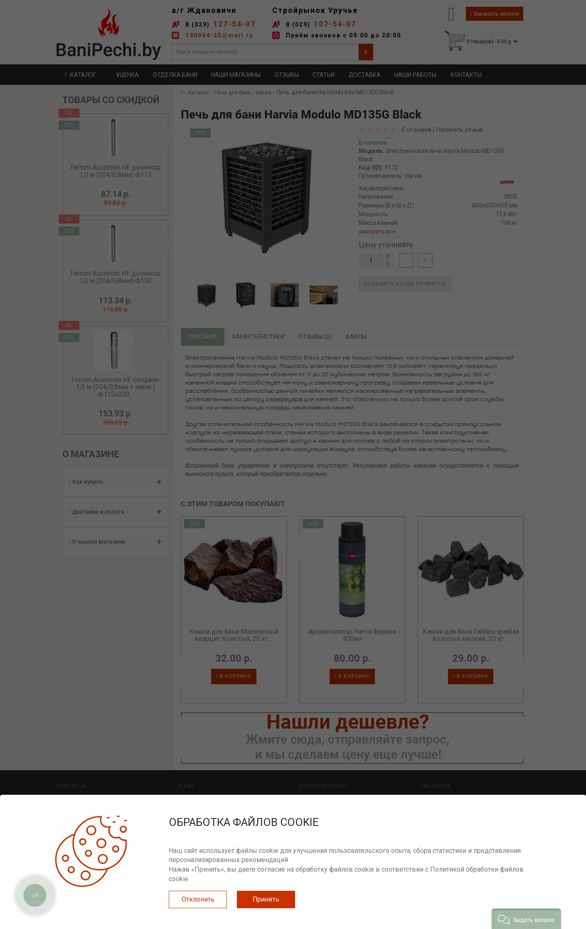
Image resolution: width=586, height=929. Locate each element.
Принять (266, 899)
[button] (526, 919)
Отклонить (198, 899)
